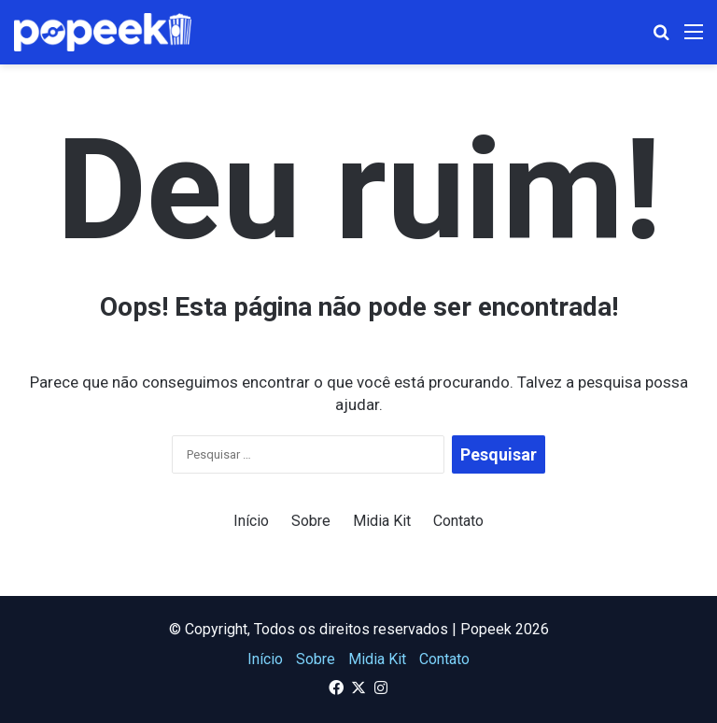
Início (251, 521)
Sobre (310, 521)
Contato (458, 521)
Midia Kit (382, 521)
